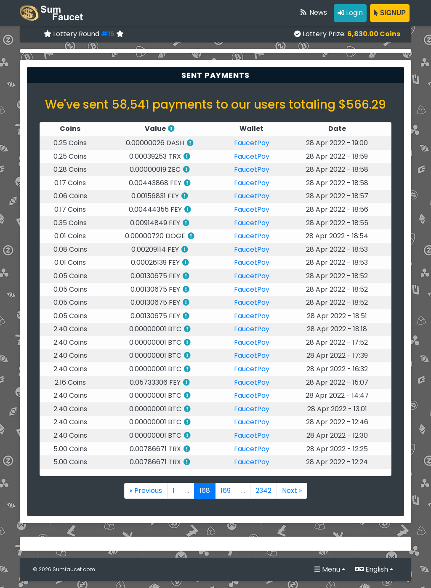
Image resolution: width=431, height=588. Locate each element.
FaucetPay (251, 143)
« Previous (146, 490)
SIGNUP (390, 12)
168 (205, 490)
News (313, 12)
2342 (263, 490)
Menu (327, 569)
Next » (292, 490)
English (371, 569)
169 (226, 490)
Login (350, 13)
